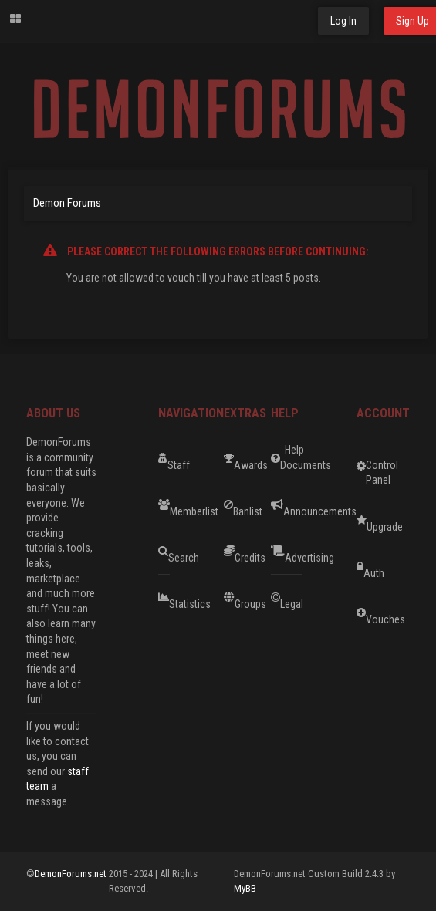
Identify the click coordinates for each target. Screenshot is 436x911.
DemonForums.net (72, 873)
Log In (343, 21)
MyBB (245, 888)
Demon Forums (67, 203)
